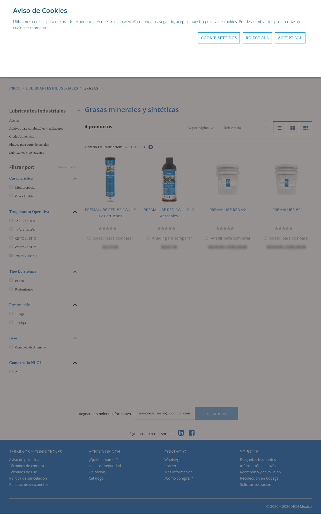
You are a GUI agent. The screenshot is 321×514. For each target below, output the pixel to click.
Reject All (257, 38)
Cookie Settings (219, 38)
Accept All (290, 38)
